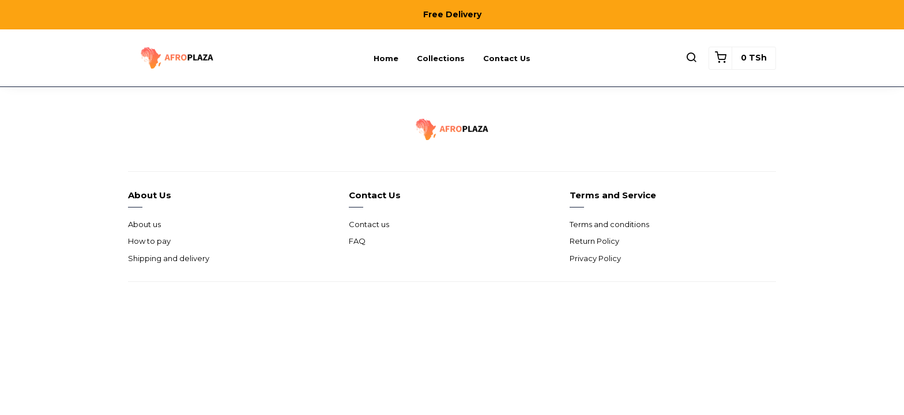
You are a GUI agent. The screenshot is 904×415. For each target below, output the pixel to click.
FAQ (357, 241)
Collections (441, 58)
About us (144, 224)
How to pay (149, 241)
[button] (691, 58)
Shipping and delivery (168, 258)
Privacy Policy (595, 258)
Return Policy (594, 241)
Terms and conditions (609, 224)
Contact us (506, 58)
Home (386, 58)
